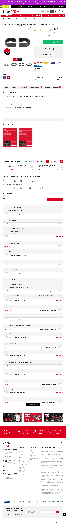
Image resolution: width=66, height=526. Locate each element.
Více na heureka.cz (33, 404)
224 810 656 (8, 466)
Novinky (8, 15)
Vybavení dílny (22, 475)
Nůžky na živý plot (23, 468)
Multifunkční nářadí (23, 464)
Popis (6, 87)
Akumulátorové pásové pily (37, 18)
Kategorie (47, 87)
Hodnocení (57, 87)
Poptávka (32, 461)
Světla (20, 457)
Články (31, 452)
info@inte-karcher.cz (10, 470)
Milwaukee (59, 79)
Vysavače (21, 460)
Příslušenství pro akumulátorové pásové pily (51, 18)
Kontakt (31, 464)
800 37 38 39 (50, 50)
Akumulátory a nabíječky (22, 452)
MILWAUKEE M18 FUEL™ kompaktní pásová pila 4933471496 (18, 166)
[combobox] (41, 161)
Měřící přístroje (22, 474)
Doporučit (24, 70)
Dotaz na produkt (48, 54)
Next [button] (64, 431)
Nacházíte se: (6, 18)
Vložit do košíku (53, 42)
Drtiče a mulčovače (23, 470)
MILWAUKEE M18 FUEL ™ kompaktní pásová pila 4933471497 (47, 166)
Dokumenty (23, 87)
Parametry (13, 87)
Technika (20, 15)
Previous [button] (1, 431)
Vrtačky (20, 450)
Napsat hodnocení (54, 199)
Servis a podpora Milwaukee (34, 459)
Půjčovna (61, 15)
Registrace (45, 6)
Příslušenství (21, 471)
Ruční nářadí (21, 473)
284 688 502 (8, 456)
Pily (20, 18)
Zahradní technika (23, 465)
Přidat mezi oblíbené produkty (9, 70)
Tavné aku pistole (23, 463)
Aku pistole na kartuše (24, 461)
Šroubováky (21, 454)
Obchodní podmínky (34, 453)
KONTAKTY (53, 6)
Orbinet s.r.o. (60, 522)
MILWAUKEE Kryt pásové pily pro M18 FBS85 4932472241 (14, 20)
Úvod (10, 18)
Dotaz (19, 70)
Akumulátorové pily (26, 18)
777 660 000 (8, 457)
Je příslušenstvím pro (36, 87)
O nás (31, 450)
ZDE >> (30, 1)
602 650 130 (8, 467)
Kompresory (21, 458)
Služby (49, 15)
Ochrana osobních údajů (34, 456)
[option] (17, 42)
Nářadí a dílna (35, 15)
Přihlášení (37, 6)
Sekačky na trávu (22, 467)
